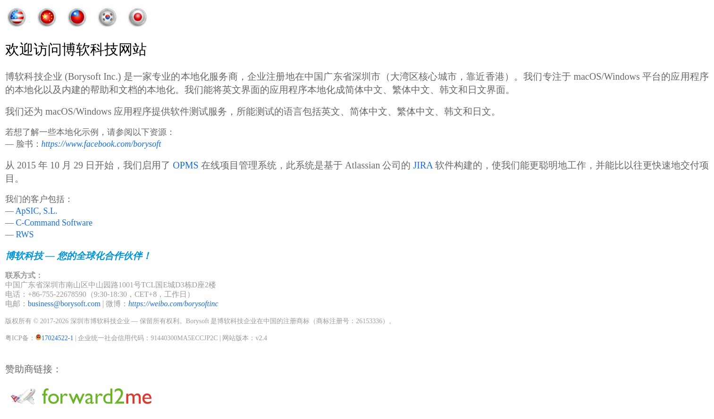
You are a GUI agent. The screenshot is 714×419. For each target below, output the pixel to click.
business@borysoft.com (64, 304)
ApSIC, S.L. (37, 211)
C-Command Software (54, 222)
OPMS (185, 165)
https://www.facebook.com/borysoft (101, 144)
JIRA (422, 165)
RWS (25, 234)
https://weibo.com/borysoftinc (173, 304)
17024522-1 (58, 338)
